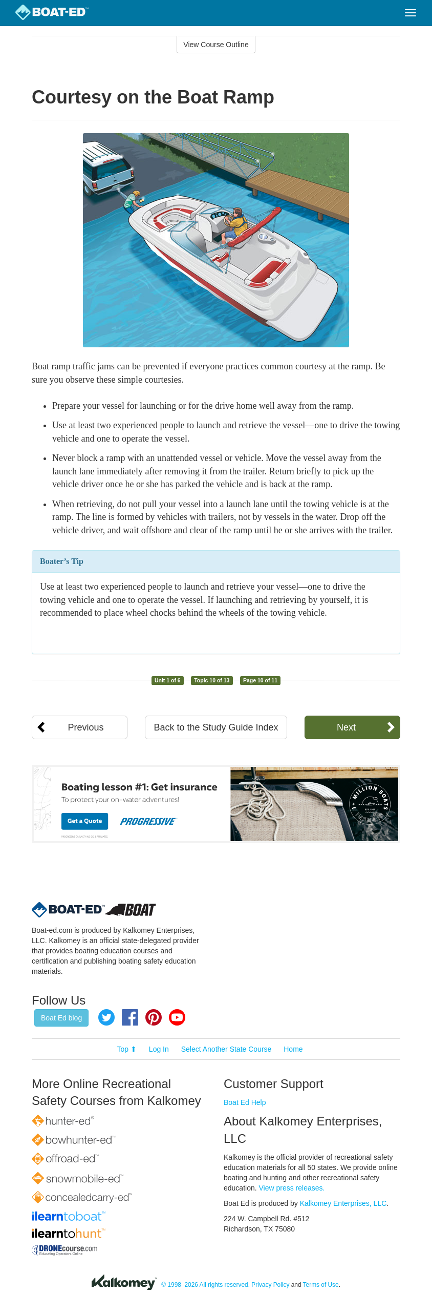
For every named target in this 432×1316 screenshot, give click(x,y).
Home (293, 1049)
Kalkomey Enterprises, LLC (343, 1203)
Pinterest (153, 1017)
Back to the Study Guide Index (216, 727)
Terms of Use (321, 1284)
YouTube (177, 1017)
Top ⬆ (127, 1049)
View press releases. (292, 1188)
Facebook (130, 1017)
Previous (86, 727)
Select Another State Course (226, 1049)
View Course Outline (215, 44)
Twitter (106, 1017)
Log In (159, 1049)
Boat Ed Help (245, 1102)
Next (346, 727)
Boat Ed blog (61, 1018)
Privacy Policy (270, 1284)
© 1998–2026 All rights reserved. (205, 1284)
